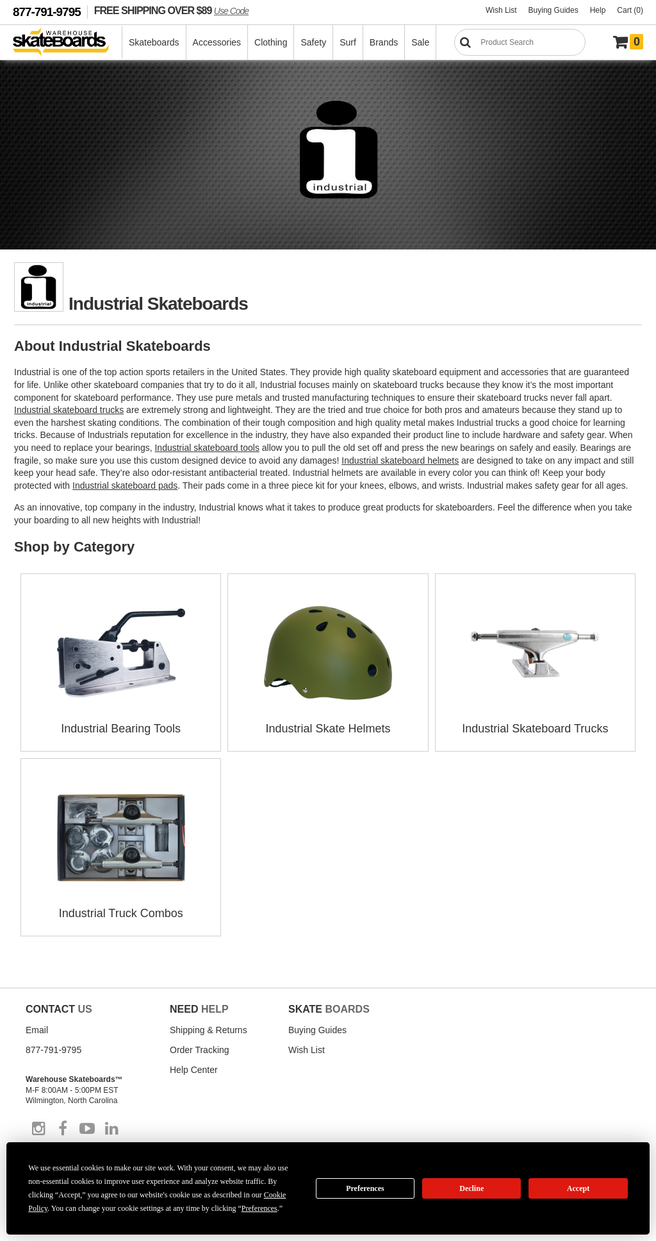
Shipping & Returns (208, 1030)
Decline (471, 1188)
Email (37, 1030)
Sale (420, 42)
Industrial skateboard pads (124, 485)
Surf (348, 42)
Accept (578, 1188)
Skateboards (154, 42)
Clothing (270, 42)
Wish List (501, 10)
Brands (384, 42)
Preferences (365, 1188)
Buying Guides (553, 10)
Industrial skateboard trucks (69, 410)
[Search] (520, 42)
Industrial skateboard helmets (400, 460)
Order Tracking (199, 1050)
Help (598, 10)
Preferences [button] (259, 1208)
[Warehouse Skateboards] (67, 42)
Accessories (217, 42)
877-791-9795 (47, 12)
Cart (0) (630, 10)
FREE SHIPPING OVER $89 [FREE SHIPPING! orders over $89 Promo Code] (171, 10)
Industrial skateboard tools (206, 448)
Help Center (194, 1070)
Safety (313, 42)
